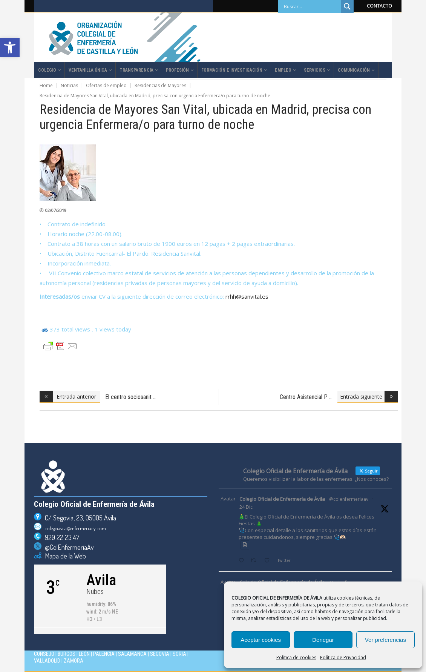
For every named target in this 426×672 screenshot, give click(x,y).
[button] (10, 47)
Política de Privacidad (343, 657)
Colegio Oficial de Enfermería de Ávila (282, 499)
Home (46, 85)
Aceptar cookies (261, 640)
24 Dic (246, 507)
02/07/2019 (55, 210)
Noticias (69, 85)
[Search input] (311, 6)
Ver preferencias (385, 640)
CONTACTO (379, 6)
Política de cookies (296, 657)
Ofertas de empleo (106, 85)
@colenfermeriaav (348, 499)
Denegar (323, 640)
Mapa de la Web (63, 556)
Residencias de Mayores (160, 85)
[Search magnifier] (347, 6)
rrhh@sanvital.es (246, 296)
